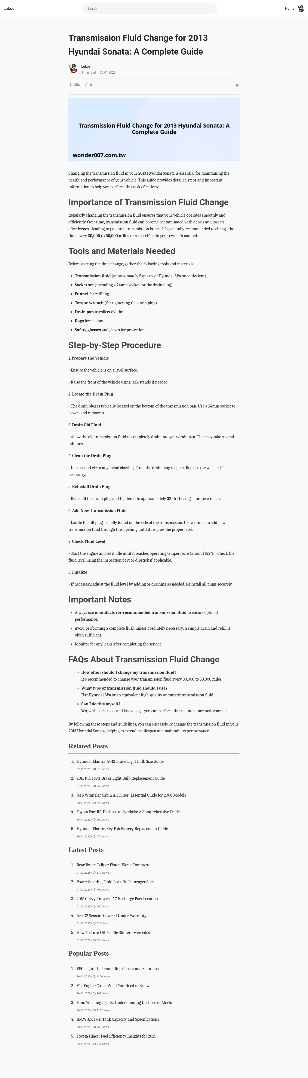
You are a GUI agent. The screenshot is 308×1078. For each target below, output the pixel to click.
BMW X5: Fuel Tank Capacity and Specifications (118, 1019)
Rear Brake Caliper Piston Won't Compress (113, 864)
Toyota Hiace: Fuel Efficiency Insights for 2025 (116, 1036)
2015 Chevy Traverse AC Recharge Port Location (117, 898)
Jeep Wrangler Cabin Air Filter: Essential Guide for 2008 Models (131, 795)
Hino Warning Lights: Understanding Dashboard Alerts (124, 1002)
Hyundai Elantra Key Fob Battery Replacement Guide (122, 828)
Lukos (9, 8)
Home (289, 8)
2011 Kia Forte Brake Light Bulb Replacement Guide (121, 778)
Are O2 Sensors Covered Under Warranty (111, 915)
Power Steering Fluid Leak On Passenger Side (115, 881)
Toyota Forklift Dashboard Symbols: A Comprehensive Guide (128, 811)
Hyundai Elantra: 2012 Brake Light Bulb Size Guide (120, 761)
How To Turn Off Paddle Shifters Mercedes (113, 932)
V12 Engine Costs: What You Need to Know (113, 985)
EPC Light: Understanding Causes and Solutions (117, 968)
